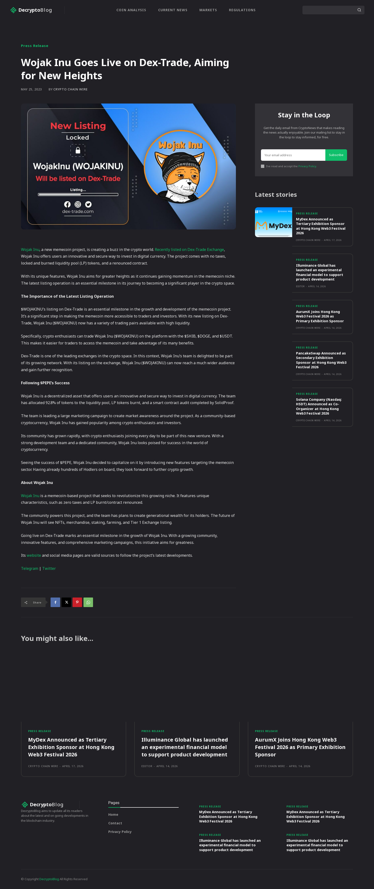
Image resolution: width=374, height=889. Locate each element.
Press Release (34, 45)
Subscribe (336, 155)
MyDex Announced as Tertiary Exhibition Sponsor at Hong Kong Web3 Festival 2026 (321, 226)
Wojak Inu (30, 249)
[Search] (359, 10)
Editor (300, 287)
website (34, 555)
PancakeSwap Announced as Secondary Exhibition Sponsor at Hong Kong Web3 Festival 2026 (322, 360)
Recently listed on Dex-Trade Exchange (189, 249)
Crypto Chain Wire (70, 89)
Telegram (29, 568)
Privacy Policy (307, 166)
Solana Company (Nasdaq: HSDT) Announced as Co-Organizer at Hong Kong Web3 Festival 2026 (319, 407)
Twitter (49, 568)
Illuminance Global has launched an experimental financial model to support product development (320, 273)
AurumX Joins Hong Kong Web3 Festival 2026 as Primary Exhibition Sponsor (320, 317)
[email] (293, 155)
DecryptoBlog (49, 879)
